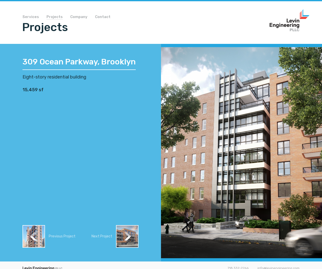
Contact (102, 17)
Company (79, 17)
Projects (54, 17)
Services (30, 17)
